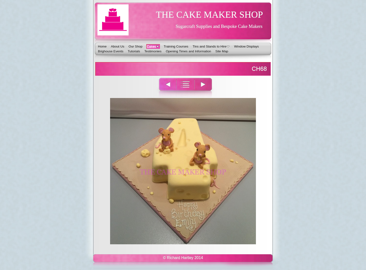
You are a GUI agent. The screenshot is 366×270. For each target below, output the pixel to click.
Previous (164, 87)
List (185, 87)
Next (206, 87)
